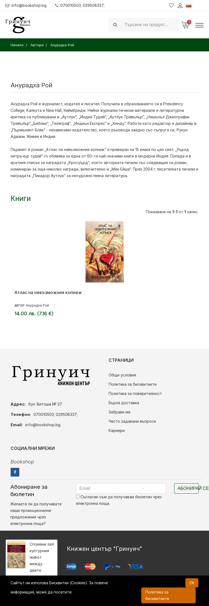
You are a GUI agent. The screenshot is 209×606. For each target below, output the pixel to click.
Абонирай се (188, 488)
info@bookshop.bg (26, 5)
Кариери (117, 430)
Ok (191, 582)
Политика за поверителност (135, 393)
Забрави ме (119, 412)
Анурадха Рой (37, 305)
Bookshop (22, 462)
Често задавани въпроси (132, 421)
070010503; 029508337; (79, 5)
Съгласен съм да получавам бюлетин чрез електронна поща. (119, 500)
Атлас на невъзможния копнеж (48, 292)
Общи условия (122, 375)
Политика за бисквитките (132, 384)
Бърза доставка (124, 402)
